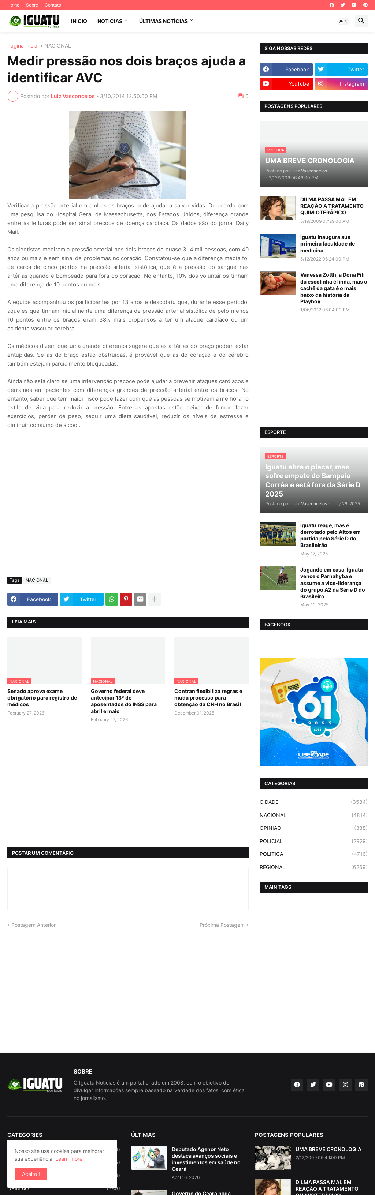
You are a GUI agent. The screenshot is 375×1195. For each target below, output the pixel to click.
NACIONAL (57, 46)
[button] (343, 21)
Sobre (32, 5)
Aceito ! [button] (31, 1174)
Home (13, 5)
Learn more (68, 1158)
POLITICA (314, 854)
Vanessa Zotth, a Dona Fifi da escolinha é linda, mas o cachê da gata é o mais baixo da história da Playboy (333, 287)
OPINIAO (314, 828)
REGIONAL (314, 867)
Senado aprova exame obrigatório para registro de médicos (42, 697)
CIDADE (314, 802)
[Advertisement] (128, 516)
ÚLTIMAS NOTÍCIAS (163, 21)
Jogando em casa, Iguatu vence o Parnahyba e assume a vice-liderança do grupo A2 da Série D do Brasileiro (332, 582)
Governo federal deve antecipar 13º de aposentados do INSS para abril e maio (124, 701)
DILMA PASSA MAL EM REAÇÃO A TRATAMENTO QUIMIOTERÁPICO (332, 206)
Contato (53, 5)
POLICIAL (314, 841)
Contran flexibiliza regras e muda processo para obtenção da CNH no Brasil (208, 697)
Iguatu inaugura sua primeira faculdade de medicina (327, 243)
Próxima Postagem (222, 925)
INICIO (79, 21)
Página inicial (22, 46)
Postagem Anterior (33, 925)
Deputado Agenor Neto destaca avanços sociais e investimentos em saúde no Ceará (206, 1159)
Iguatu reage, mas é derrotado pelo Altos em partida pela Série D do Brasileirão (330, 535)
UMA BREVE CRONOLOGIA (328, 1149)
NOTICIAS (109, 21)
